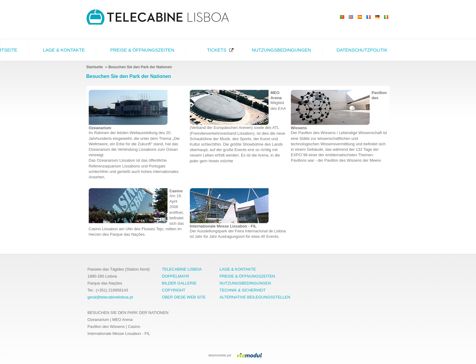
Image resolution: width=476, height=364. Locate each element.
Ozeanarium (100, 128)
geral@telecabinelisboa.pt (110, 297)
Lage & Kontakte (64, 49)
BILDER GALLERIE (179, 283)
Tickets (216, 49)
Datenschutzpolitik (361, 49)
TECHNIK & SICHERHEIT (242, 290)
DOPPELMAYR (175, 276)
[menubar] (208, 50)
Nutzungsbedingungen (281, 49)
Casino (175, 191)
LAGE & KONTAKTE (237, 269)
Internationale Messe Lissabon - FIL (223, 226)
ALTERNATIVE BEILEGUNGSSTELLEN (254, 297)
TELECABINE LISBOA (182, 269)
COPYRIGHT (173, 290)
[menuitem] (62, 50)
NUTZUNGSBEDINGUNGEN (245, 283)
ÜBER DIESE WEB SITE (184, 297)
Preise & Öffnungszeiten (142, 49)
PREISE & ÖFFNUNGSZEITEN (247, 276)
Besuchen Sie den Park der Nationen (128, 76)
